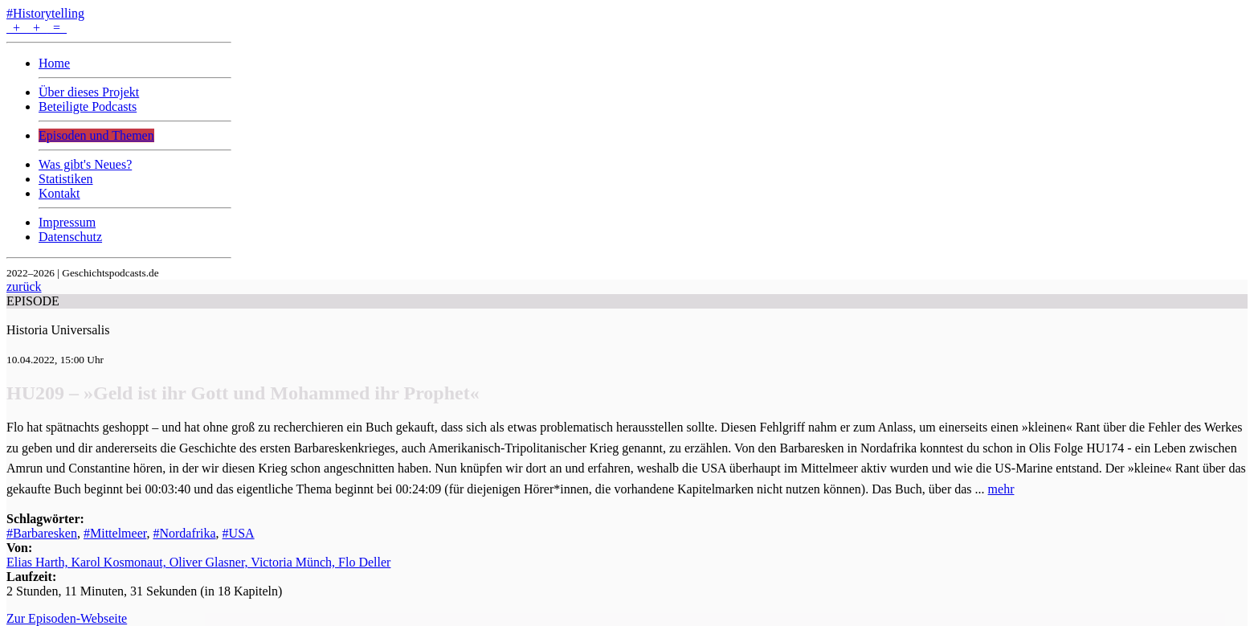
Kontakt (59, 193)
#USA (239, 533)
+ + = (36, 28)
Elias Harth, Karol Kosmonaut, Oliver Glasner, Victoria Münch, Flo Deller (198, 562)
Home (54, 63)
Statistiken (66, 179)
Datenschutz (70, 236)
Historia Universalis (57, 330)
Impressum (67, 222)
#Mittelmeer (115, 533)
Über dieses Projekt (89, 92)
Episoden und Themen (96, 135)
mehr (1001, 489)
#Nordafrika (184, 533)
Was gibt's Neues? (85, 164)
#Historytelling (45, 13)
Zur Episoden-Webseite (66, 618)
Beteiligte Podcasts (88, 106)
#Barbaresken (41, 533)
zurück (24, 286)
